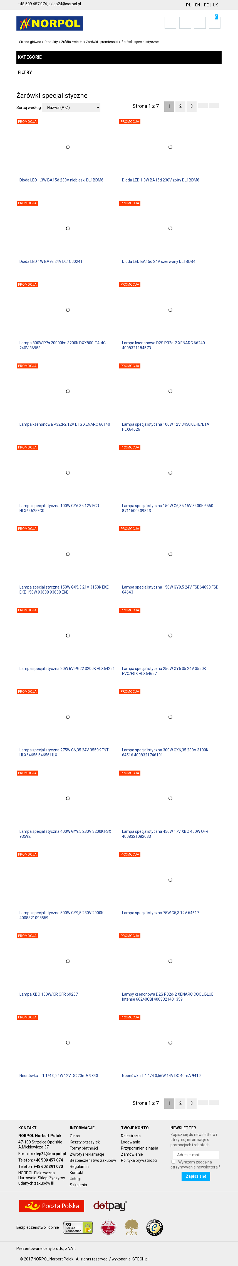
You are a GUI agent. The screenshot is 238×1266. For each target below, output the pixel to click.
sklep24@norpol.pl (48, 1154)
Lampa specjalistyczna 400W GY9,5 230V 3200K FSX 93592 (65, 834)
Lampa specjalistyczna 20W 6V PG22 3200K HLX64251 (67, 668)
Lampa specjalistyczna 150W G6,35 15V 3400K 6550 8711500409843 (167, 508)
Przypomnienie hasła (139, 1148)
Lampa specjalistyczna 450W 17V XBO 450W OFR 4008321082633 (165, 834)
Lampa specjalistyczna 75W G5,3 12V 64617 (160, 913)
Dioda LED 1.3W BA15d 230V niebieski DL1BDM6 (61, 180)
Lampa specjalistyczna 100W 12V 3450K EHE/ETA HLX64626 (165, 427)
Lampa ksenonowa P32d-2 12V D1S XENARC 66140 (64, 424)
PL (188, 5)
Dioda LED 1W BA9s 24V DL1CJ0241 (51, 261)
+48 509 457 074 (48, 1160)
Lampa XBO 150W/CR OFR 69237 (48, 994)
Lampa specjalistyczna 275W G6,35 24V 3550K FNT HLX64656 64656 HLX (64, 752)
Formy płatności (84, 1148)
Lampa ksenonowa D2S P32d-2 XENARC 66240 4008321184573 (163, 345)
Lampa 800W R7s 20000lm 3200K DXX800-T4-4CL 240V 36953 (63, 345)
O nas (75, 1136)
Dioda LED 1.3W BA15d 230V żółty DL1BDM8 (160, 180)
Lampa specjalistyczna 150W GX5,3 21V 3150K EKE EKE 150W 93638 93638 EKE (64, 589)
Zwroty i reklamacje (87, 1154)
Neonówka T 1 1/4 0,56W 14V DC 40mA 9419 (161, 1075)
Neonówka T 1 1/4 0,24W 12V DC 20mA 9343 (58, 1075)
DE (206, 5)
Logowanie (130, 1142)
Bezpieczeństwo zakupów (93, 1160)
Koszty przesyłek (85, 1142)
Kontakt (76, 1172)
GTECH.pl (140, 1259)
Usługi (75, 1179)
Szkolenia (78, 1185)
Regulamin (79, 1166)
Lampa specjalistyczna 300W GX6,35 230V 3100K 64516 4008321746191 (165, 752)
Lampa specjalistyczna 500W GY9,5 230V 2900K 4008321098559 (61, 915)
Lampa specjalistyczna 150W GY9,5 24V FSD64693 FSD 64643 (170, 589)
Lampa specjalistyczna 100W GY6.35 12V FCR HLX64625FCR (59, 508)
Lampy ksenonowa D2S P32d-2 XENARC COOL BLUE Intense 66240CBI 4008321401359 (168, 996)
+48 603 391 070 (48, 1166)
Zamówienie (132, 1154)
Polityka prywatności (139, 1160)
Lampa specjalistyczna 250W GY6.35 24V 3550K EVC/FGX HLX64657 (164, 671)
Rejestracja (131, 1136)
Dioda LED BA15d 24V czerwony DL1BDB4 (158, 261)
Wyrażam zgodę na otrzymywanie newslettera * (195, 1164)
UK (215, 5)
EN (197, 5)
